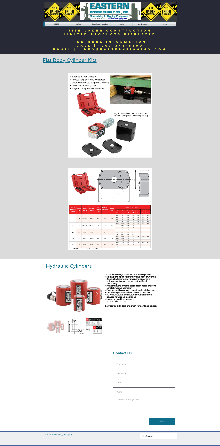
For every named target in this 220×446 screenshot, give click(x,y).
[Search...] (158, 436)
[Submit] (162, 421)
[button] (78, 24)
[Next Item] (96, 294)
